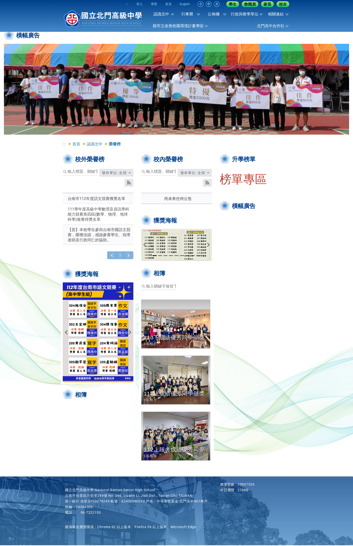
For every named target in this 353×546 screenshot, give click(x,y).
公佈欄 (213, 14)
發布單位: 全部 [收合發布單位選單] (115, 173)
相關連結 (276, 14)
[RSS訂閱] (129, 183)
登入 (133, 4)
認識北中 (161, 14)
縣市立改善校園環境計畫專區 (178, 25)
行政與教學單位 (244, 14)
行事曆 (187, 14)
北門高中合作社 (270, 25)
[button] (21, 89)
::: (119, 4)
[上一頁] (112, 256)
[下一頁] (128, 256)
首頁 (166, 4)
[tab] (176, 129)
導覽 (150, 4)
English (184, 4)
